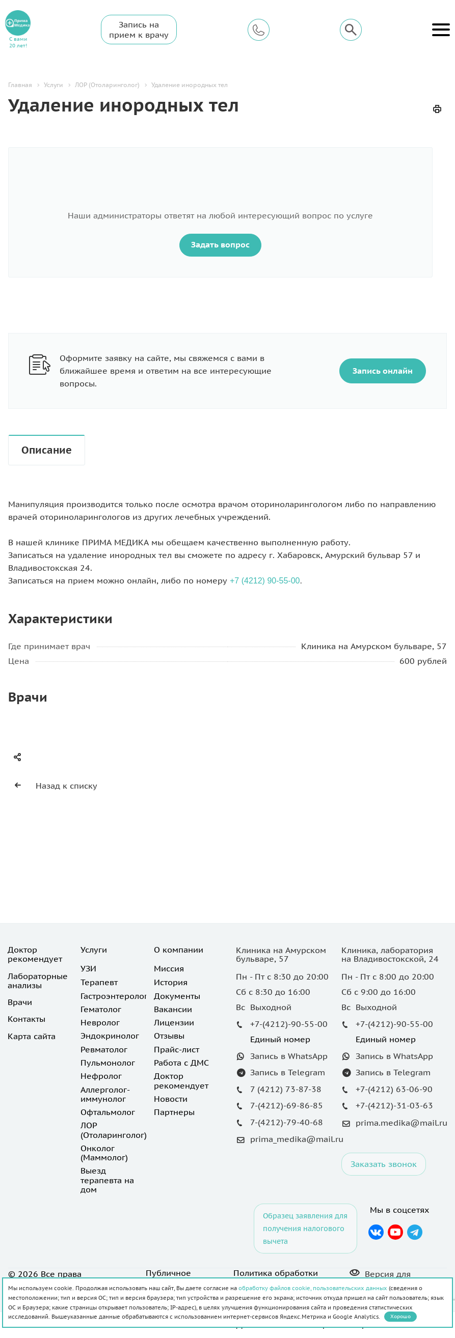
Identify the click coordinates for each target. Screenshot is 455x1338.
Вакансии (173, 1009)
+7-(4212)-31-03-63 (394, 1105)
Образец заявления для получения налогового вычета (305, 1228)
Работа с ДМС (181, 1062)
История (171, 982)
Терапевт (99, 982)
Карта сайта (32, 1036)
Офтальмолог (108, 1112)
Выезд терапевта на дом (107, 1179)
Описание (46, 450)
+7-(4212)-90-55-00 (289, 1024)
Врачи (20, 1002)
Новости (171, 1099)
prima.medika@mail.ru (401, 1123)
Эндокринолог (110, 1035)
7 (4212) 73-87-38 (286, 1089)
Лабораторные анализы (38, 980)
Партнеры (174, 1112)
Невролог (100, 1022)
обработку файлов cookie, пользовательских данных (312, 1288)
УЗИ (88, 968)
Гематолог (101, 1009)
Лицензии (174, 1022)
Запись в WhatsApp (289, 1056)
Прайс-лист (176, 1049)
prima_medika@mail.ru (296, 1139)
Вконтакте (375, 1232)
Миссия (169, 968)
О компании (178, 949)
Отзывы (169, 1035)
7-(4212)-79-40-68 (286, 1122)
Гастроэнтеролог (114, 996)
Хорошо (400, 1316)
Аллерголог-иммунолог (105, 1094)
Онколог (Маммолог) (104, 1152)
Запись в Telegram (287, 1072)
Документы (177, 996)
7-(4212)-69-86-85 (286, 1105)
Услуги (94, 949)
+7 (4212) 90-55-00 (265, 580)
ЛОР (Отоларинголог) (114, 1129)
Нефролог (101, 1076)
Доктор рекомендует (35, 954)
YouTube (395, 1232)
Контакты (26, 1019)
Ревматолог (104, 1049)
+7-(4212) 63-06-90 (394, 1089)
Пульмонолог (108, 1062)
